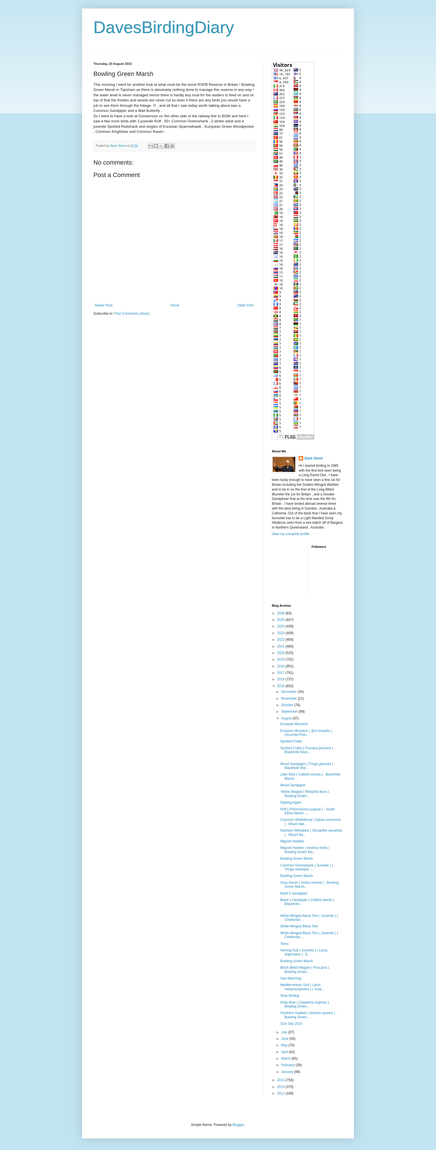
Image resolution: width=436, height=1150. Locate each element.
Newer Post (103, 305)
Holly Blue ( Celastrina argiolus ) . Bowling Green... (305, 1004)
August (287, 718)
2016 (281, 679)
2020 (281, 653)
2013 (281, 1087)
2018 (281, 666)
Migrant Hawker (292, 841)
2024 (281, 626)
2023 (281, 633)
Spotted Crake (291, 741)
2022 (281, 640)
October (287, 705)
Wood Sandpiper (292, 785)
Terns (284, 944)
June (285, 1039)
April (285, 1052)
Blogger (238, 1125)
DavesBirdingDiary (163, 27)
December (289, 692)
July (284, 1032)
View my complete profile (290, 534)
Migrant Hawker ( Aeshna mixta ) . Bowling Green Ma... (306, 850)
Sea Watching (290, 978)
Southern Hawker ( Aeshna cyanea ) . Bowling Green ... (308, 1015)
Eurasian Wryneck (294, 724)
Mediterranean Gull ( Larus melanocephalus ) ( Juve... (302, 987)
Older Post (245, 305)
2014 (281, 1080)
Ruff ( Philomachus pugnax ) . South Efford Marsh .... (307, 811)
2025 (281, 620)
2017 (281, 673)
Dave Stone (313, 458)
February (288, 1065)
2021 (281, 646)
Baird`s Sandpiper (293, 893)
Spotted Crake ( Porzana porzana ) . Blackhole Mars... (307, 750)
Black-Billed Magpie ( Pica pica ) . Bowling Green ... (305, 970)
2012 (281, 1093)
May (284, 1045)
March (286, 1058)
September (290, 712)
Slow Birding (289, 996)
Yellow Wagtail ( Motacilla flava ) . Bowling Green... (305, 794)
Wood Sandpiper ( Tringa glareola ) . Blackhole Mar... (307, 766)
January (287, 1072)
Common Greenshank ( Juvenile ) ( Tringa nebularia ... (306, 867)
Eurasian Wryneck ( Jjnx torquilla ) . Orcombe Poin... (307, 733)
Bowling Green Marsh (296, 859)
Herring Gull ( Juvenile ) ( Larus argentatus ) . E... (304, 952)
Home (174, 305)
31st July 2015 (291, 1024)
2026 (281, 613)
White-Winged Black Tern (299, 926)
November (289, 698)
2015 (281, 686)
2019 (281, 659)
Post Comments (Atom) (131, 314)
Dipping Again (290, 802)
